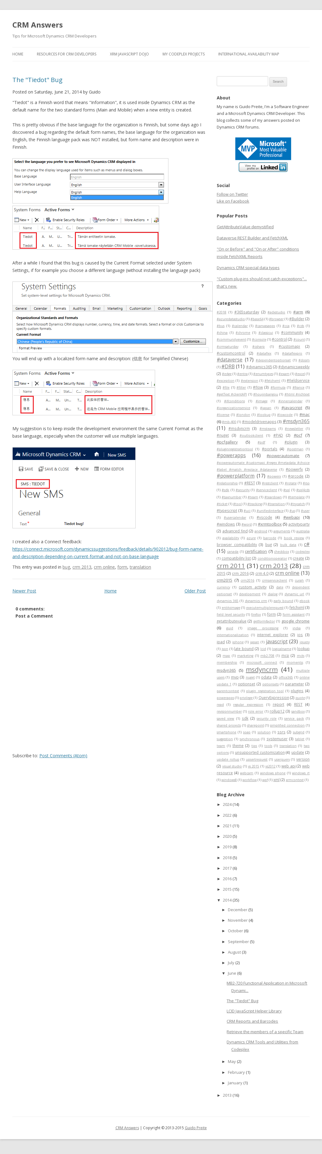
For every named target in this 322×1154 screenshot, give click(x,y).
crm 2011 (231, 565)
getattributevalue (231, 621)
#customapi (289, 346)
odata (266, 677)
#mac (304, 414)
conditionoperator (272, 558)
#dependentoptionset (273, 360)
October (236, 930)
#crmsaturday (227, 346)
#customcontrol (231, 353)
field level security (231, 614)
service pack (294, 718)
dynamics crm (256, 601)
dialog (272, 594)
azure (251, 538)
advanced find (235, 530)
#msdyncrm (239, 428)
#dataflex (264, 353)
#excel (300, 374)
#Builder (296, 318)
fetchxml (296, 607)
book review (294, 538)
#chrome (243, 332)
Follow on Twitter (232, 194)
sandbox (298, 711)
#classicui (266, 332)
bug (66, 567)
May (232, 1061)
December (238, 909)
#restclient (270, 483)
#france (298, 387)
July (231, 962)
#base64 (256, 319)
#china (222, 332)
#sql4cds (303, 490)
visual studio (232, 766)
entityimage (231, 607)
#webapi (291, 517)
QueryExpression (274, 697)
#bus (220, 326)
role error (255, 711)
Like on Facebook (233, 201)
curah (299, 580)
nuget (250, 677)
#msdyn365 (296, 421)
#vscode (264, 517)
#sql (286, 490)
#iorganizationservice (233, 408)
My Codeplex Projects (184, 54)
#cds (300, 326)
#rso (306, 483)
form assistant (294, 614)
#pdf (261, 442)
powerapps (225, 698)
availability (230, 538)
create (298, 558)
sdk (245, 718)
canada (232, 551)
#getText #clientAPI (232, 394)
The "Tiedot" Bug (37, 80)
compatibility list (236, 558)
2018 (228, 857)
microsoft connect (262, 662)
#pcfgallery (227, 442)
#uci (247, 511)
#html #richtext (297, 394)
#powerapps (231, 455)
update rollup (228, 759)
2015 (228, 889)
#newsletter (294, 428)
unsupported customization (260, 752)
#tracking (254, 504)
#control (279, 339)
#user (305, 511)
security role (266, 718)
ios (300, 634)
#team (253, 497)
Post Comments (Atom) (63, 755)
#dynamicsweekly (294, 366)
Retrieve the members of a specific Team (265, 1031)
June (232, 973)
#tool (237, 504)
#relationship (227, 483)
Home (17, 54)
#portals (269, 448)
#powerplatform (236, 475)
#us (292, 511)
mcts (300, 655)
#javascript (291, 407)
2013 (228, 1095)
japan (254, 642)
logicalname (281, 649)
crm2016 (247, 580)
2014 (228, 900)
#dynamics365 (259, 366)
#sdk (225, 490)
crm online (104, 567)
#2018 (221, 312)
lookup (303, 648)
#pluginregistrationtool (235, 449)
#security (243, 490)
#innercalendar (290, 401)
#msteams (267, 428)
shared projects (229, 725)
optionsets (270, 684)
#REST (249, 482)
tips (254, 746)
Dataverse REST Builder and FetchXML (252, 238)
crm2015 (224, 580)
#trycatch (297, 504)
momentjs (295, 662)
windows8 (229, 780)
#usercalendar (235, 517)
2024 (228, 804)
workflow (249, 780)
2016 (228, 878)
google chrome (295, 621)
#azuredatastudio (231, 319)
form (122, 567)
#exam (284, 374)
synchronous (249, 739)
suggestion (225, 739)
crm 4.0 (262, 573)
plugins (297, 690)
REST (298, 704)
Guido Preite (196, 1127)
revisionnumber (229, 711)
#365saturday (246, 311)
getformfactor (264, 621)
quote (300, 698)
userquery (282, 759)
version (303, 759)
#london (243, 415)
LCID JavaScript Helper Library (254, 1011)
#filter (241, 387)
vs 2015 (253, 766)
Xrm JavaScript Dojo (129, 54)
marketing (245, 655)
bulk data (288, 545)
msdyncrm (262, 669)
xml (276, 779)
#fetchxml (272, 380)
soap (246, 732)
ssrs (281, 731)
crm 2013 (81, 567)
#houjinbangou (265, 394)
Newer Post (24, 591)
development (249, 594)
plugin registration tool (265, 691)
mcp (285, 655)
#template (296, 497)
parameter (294, 683)
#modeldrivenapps (259, 421)
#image (262, 401)
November (238, 920)
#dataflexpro (292, 353)
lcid (263, 649)
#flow (258, 387)
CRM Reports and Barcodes (252, 1021)
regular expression (248, 704)
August (235, 952)
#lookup (264, 415)
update (297, 752)
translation (140, 567)
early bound (283, 601)
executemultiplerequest (265, 607)
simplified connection (287, 725)
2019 (228, 847)
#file (226, 387)
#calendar (240, 326)
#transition (276, 504)
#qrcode (295, 476)
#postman (295, 449)
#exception (225, 380)
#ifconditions (234, 401)
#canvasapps (265, 326)
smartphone (226, 732)
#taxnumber (232, 497)
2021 (228, 825)
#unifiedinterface (270, 511)
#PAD (278, 435)
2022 (228, 815)
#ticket (222, 504)
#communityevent (231, 339)
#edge (227, 374)
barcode (269, 538)
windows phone (273, 773)
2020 (228, 836)
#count (299, 339)
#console (259, 339)
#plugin (291, 441)
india (297, 628)
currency (223, 587)
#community (292, 332)
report (278, 704)
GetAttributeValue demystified (245, 226)
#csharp (258, 346)
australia (303, 531)
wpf (265, 780)
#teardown (273, 497)
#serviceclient (266, 490)
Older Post (195, 591)
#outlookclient (251, 435)
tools (268, 746)
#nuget (223, 435)
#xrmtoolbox (270, 524)
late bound (244, 648)
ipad (221, 641)
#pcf (298, 435)
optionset (246, 683)
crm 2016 (240, 573)
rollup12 (277, 711)
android (261, 531)
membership (227, 662)
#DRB (228, 366)
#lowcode (285, 415)
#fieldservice (298, 380)
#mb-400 (229, 422)
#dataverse (229, 359)
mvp (235, 677)
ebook (304, 601)
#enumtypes (263, 374)
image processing (262, 628)
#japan (265, 408)
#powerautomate (283, 455)
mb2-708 (267, 655)
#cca (285, 326)
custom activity (253, 586)
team (221, 746)
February (237, 1072)
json (225, 649)
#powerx (274, 476)
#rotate (291, 483)
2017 (228, 868)
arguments (281, 531)
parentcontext (228, 691)
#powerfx (294, 469)
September (239, 941)
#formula (278, 387)
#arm (298, 312)
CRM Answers (37, 25)
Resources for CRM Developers (66, 54)
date (279, 587)
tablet (299, 739)
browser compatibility (237, 544)
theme (238, 745)
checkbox (281, 551)
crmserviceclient (274, 580)
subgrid (298, 732)
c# (307, 544)
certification (256, 551)
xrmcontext (295, 780)
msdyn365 (226, 670)
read (220, 704)
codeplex (302, 551)
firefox (256, 614)
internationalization (233, 635)
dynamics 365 (227, 601)
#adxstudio (276, 312)
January (235, 1083)
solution (264, 732)
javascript (277, 641)
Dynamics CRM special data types (248, 267)
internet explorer (272, 634)
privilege (246, 698)
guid (229, 628)
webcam (246, 773)
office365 (286, 677)
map (226, 655)
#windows (226, 524)
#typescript (227, 510)
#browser (276, 319)
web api (288, 765)
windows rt (301, 773)
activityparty (299, 524)
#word (247, 524)
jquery (305, 642)
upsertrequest (257, 759)
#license (223, 415)
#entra (242, 374)
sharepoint (255, 725)
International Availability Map (248, 54)
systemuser (277, 738)
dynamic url (294, 594)
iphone (238, 642)
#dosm (304, 360)
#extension (249, 380)
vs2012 (270, 766)
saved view (225, 718)
